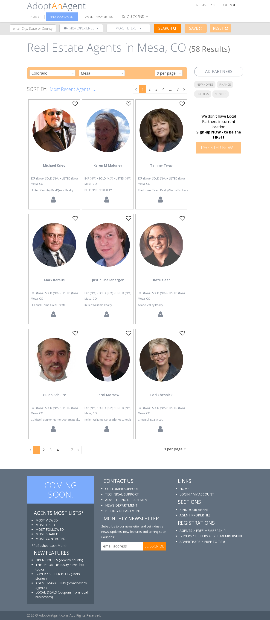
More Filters (129, 28)
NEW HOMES (205, 85)
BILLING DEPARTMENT (123, 511)
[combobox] (52, 73)
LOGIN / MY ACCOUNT (197, 494)
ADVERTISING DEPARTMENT (127, 500)
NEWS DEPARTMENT (121, 505)
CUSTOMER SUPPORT (122, 489)
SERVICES (220, 94)
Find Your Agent (62, 16)
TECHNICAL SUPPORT (122, 494)
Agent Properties (99, 16)
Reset (220, 28)
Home (34, 16)
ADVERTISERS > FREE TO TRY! (202, 541)
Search (167, 28)
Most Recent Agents (73, 88)
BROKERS (203, 94)
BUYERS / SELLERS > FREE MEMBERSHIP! (211, 536)
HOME (184, 489)
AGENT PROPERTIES (195, 515)
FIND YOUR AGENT (194, 509)
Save (195, 28)
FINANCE (225, 85)
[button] (207, 4)
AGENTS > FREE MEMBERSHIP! (203, 530)
